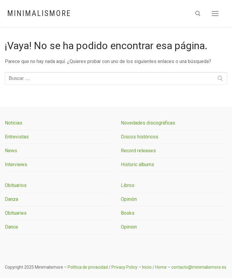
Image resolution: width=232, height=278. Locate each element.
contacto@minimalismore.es (198, 267)
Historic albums (137, 164)
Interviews (16, 164)
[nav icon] (215, 13)
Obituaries (16, 213)
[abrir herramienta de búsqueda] (198, 13)
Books (127, 213)
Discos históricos (139, 137)
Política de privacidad (88, 267)
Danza (11, 199)
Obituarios (16, 185)
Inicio (147, 267)
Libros (127, 185)
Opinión (129, 199)
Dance (11, 227)
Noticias (13, 123)
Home (161, 267)
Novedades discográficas (148, 123)
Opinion (129, 227)
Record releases (138, 150)
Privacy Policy (124, 267)
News (11, 150)
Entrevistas (17, 137)
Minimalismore (39, 13)
